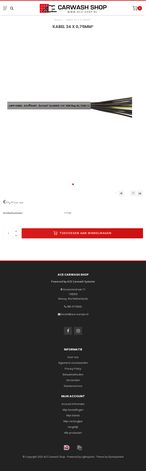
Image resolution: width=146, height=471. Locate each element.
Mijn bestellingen (73, 410)
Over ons (73, 357)
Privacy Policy (73, 368)
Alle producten (73, 433)
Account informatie (73, 404)
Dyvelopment (116, 456)
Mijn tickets (73, 415)
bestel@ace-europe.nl (74, 314)
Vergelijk (73, 427)
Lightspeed (87, 456)
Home (58, 19)
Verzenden (73, 380)
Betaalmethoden (73, 374)
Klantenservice (73, 386)
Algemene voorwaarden (73, 363)
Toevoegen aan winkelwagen (82, 233)
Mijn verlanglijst (73, 421)
